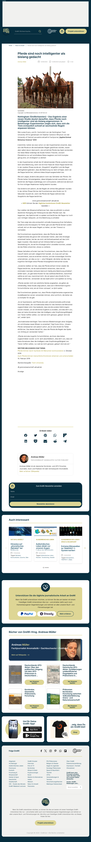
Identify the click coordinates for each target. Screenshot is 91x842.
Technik (49, 772)
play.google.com (32, 735)
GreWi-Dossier (32, 761)
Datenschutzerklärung (74, 763)
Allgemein (12, 761)
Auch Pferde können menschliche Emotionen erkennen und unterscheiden (45, 356)
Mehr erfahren (65, 614)
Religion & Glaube (52, 763)
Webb (70, 559)
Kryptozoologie (33, 772)
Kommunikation (15, 557)
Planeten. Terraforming (42, 557)
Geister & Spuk (14, 777)
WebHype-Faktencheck (54, 784)
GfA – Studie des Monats (17, 784)
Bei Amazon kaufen (72, 706)
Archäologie (8, 40)
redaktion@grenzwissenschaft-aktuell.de (62, 31)
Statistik (52, 557)
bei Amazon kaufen (34, 682)
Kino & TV (31, 766)
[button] (25, 435)
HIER (24, 203)
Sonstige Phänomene (37, 40)
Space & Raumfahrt (60, 40)
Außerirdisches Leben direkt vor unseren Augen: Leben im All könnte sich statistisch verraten (44, 549)
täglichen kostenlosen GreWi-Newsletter (54, 203)
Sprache (22, 557)
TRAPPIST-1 (64, 559)
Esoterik (11, 770)
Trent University (38, 363)
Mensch (73, 40)
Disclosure (12, 768)
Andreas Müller (22, 61)
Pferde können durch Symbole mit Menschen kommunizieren (40, 351)
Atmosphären (70, 557)
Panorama (31, 786)
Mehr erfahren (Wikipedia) (29, 471)
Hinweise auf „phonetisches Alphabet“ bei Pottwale (17, 547)
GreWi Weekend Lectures (17, 786)
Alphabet (18, 555)
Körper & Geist (32, 770)
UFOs (49, 40)
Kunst (29, 775)
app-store (32, 729)
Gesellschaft (13, 782)
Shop (75, 732)
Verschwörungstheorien (54, 782)
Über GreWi (83, 40)
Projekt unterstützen (76, 31)
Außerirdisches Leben (45, 539)
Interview (31, 763)
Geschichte (12, 779)
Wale (27, 557)
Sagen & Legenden (52, 766)
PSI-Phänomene (21, 40)
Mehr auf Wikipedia (20, 655)
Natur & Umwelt (19, 45)
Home (10, 45)
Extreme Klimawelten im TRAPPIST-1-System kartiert (70, 548)
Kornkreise (31, 768)
